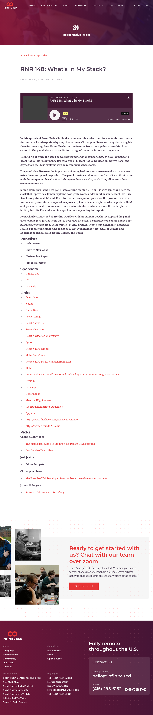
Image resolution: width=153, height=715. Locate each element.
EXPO (66, 6)
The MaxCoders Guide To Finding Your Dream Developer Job (60, 443)
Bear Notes (32, 297)
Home (32, 6)
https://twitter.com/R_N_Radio (43, 426)
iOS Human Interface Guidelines (44, 406)
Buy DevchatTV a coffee (39, 450)
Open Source (54, 658)
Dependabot (33, 393)
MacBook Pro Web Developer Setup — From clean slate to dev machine (66, 478)
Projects (81, 6)
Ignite (29, 342)
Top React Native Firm (59, 694)
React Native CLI (35, 323)
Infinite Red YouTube (14, 698)
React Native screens (37, 348)
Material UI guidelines (38, 400)
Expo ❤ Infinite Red (58, 686)
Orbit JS (30, 381)
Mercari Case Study (57, 682)
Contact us (141, 6)
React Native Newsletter (16, 690)
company (98, 6)
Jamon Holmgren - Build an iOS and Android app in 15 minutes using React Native (72, 374)
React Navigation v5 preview (42, 336)
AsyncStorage (33, 316)
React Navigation (35, 329)
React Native (54, 650)
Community (9, 658)
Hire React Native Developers (63, 690)
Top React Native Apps (59, 678)
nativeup (31, 387)
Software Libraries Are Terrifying (45, 492)
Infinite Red (32, 273)
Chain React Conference (22, 678)
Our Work (8, 662)
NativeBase (32, 310)
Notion (29, 303)
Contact (7, 666)
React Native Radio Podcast (18, 686)
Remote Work (10, 654)
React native (49, 6)
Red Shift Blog (11, 682)
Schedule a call (84, 586)
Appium (30, 413)
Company (8, 650)
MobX (29, 368)
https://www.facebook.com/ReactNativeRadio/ (52, 419)
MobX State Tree (35, 355)
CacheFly (31, 286)
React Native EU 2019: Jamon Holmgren (48, 361)
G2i (27, 280)
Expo (50, 654)
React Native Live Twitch (16, 694)
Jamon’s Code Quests (14, 702)
